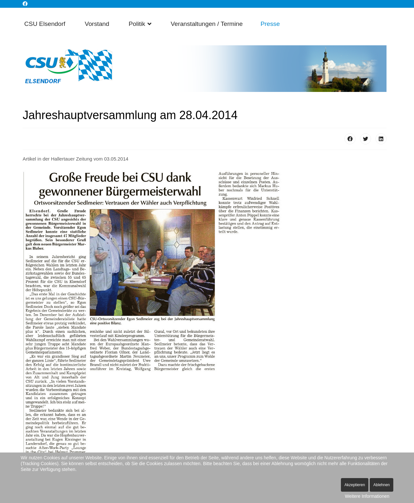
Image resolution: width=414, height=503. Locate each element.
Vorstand (97, 23)
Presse (270, 23)
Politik (137, 23)
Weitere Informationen (367, 496)
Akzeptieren (354, 485)
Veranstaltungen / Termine (207, 23)
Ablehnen (381, 485)
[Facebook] (25, 3)
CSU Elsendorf (44, 23)
